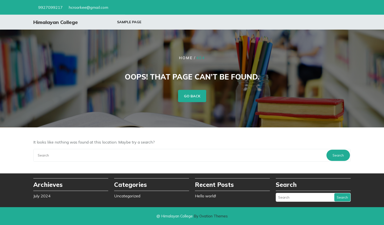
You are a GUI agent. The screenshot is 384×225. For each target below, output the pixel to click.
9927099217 (50, 7)
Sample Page (129, 22)
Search (338, 155)
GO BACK (192, 96)
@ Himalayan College (192, 216)
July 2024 (41, 195)
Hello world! (205, 195)
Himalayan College (55, 22)
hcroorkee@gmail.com (88, 7)
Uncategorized (127, 195)
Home (186, 58)
